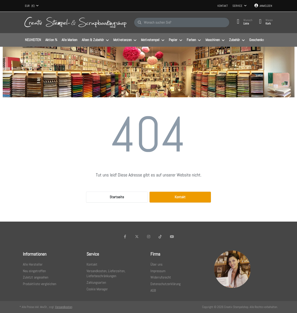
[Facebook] (125, 237)
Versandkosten (63, 307)
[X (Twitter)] (137, 237)
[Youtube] (172, 237)
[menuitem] (33, 40)
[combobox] (32, 6)
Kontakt (222, 6)
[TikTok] (160, 237)
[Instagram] (149, 237)
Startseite (117, 197)
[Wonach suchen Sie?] (181, 22)
